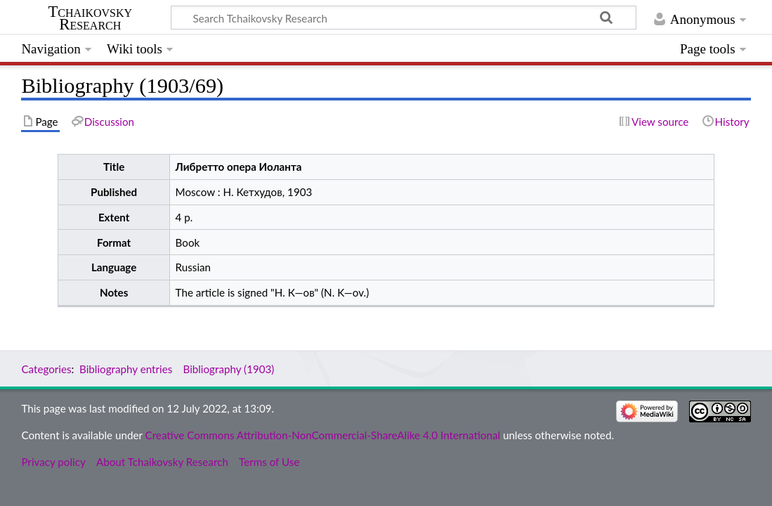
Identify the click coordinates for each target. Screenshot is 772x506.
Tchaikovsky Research (90, 18)
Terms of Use (269, 461)
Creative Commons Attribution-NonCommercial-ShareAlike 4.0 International (322, 435)
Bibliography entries (125, 369)
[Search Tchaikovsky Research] (403, 17)
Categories (46, 369)
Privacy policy (53, 461)
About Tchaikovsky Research (162, 461)
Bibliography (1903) (228, 369)
